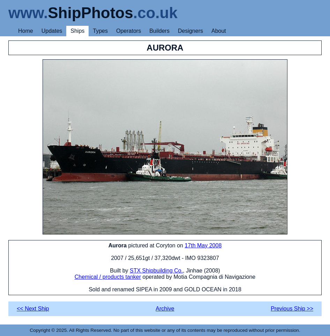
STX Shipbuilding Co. (156, 271)
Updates (52, 31)
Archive (165, 309)
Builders (159, 31)
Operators (128, 31)
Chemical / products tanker (108, 277)
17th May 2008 (203, 245)
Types (100, 31)
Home (25, 31)
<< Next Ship (33, 309)
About (218, 31)
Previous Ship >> (292, 309)
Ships (77, 31)
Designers (190, 31)
